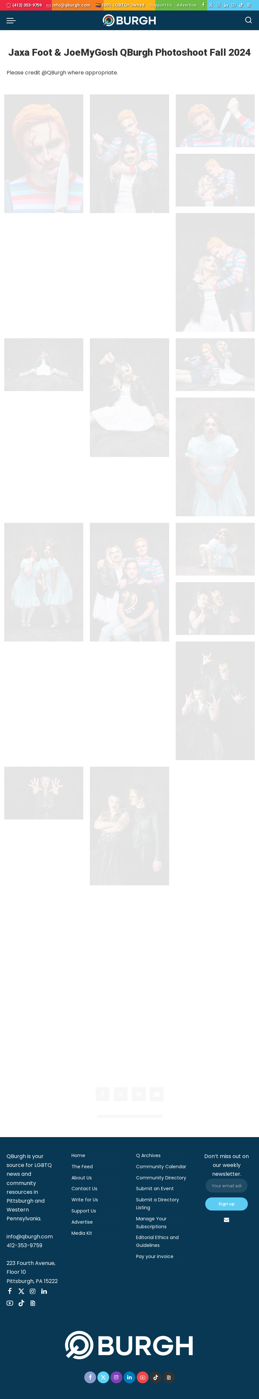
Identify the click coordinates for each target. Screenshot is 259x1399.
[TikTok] (241, 5)
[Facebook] (203, 5)
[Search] (248, 20)
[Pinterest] (139, 1099)
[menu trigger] (13, 20)
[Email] (157, 1099)
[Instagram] (218, 5)
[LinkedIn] (226, 5)
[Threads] (248, 5)
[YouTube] (233, 5)
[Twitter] (211, 5)
